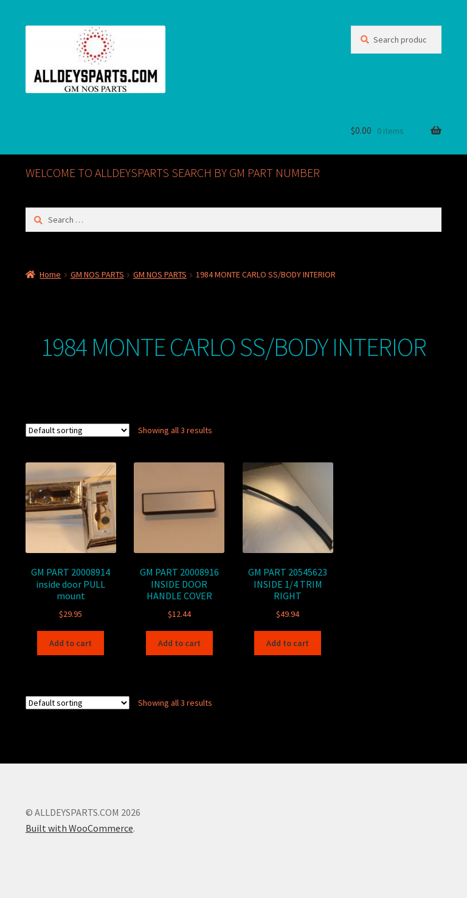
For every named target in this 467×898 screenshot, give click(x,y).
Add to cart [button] (70, 643)
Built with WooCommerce (79, 828)
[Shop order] (78, 430)
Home (50, 274)
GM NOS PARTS (97, 274)
